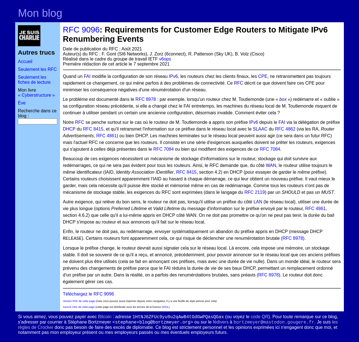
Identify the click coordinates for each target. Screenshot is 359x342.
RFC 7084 (163, 149)
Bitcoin (104, 316)
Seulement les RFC (37, 69)
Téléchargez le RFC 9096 (88, 294)
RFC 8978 (145, 99)
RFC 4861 (106, 135)
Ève (22, 103)
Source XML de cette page (79, 306)
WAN (271, 165)
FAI (87, 76)
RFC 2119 (254, 192)
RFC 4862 (285, 129)
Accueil (25, 61)
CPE (262, 76)
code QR (259, 316)
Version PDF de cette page (79, 301)
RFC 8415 (93, 129)
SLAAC (260, 129)
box (283, 99)
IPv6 (173, 76)
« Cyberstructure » (36, 95)
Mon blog (40, 13)
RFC (238, 83)
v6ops (165, 59)
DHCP (69, 129)
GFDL (165, 306)
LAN (258, 201)
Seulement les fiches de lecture (34, 80)
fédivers (221, 322)
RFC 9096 (81, 29)
